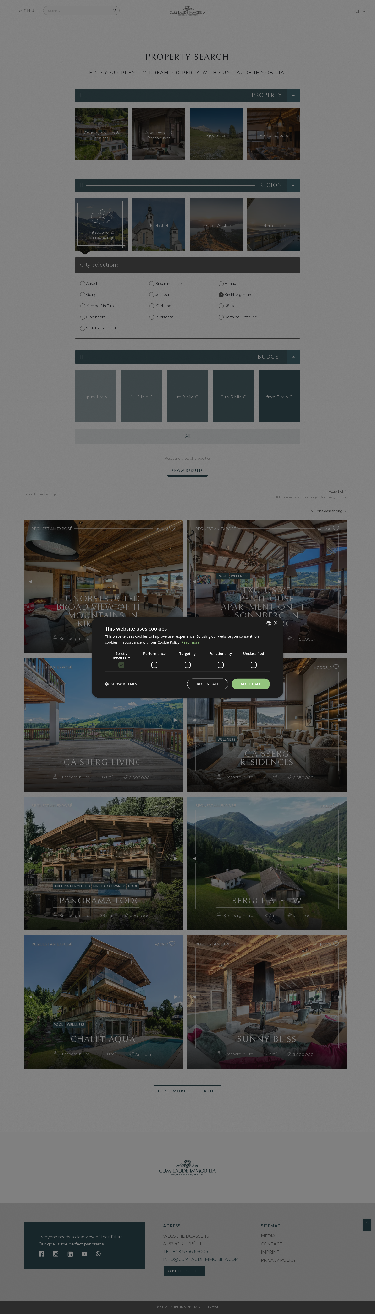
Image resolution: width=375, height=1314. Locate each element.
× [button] (275, 623)
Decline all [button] (208, 683)
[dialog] (187, 657)
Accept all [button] (251, 683)
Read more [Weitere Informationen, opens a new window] (190, 642)
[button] (121, 684)
